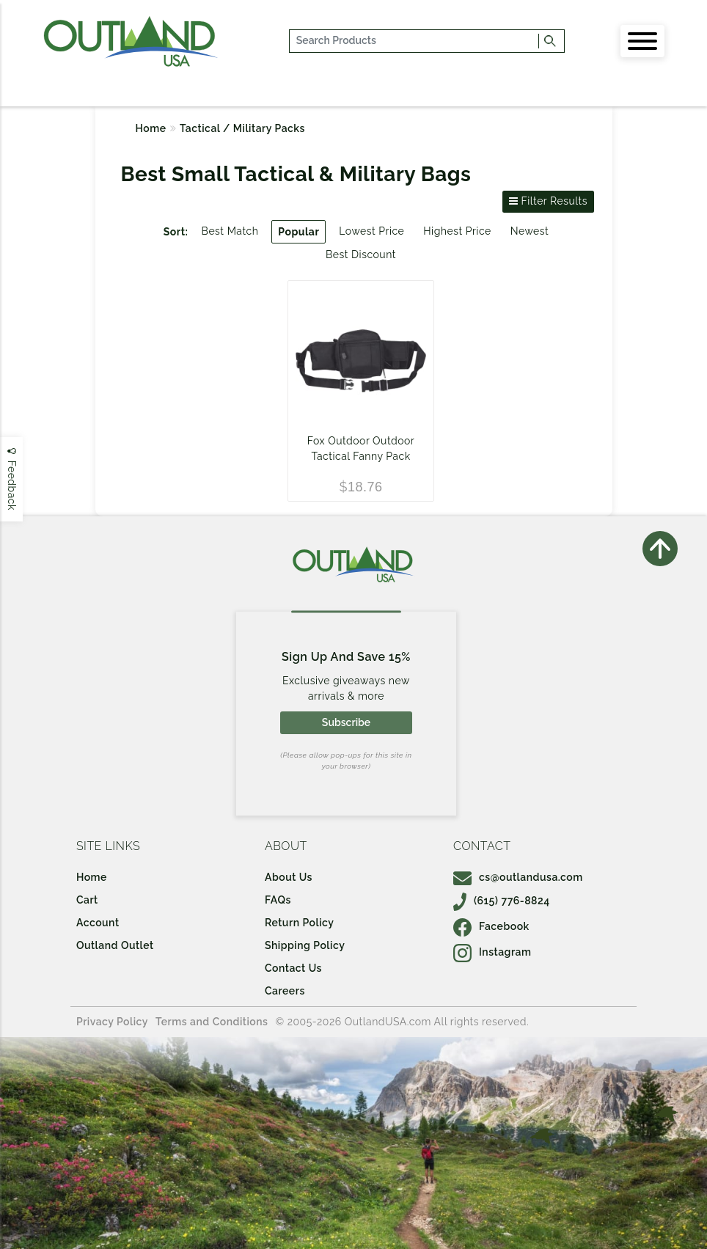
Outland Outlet (115, 945)
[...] (414, 41)
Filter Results (548, 201)
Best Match (230, 231)
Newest (529, 231)
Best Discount (361, 254)
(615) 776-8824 (501, 900)
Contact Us (293, 968)
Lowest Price (371, 231)
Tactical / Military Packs (242, 128)
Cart (87, 900)
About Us (288, 877)
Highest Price (457, 231)
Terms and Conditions (211, 1022)
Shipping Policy (305, 945)
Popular (298, 232)
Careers (285, 991)
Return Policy (299, 922)
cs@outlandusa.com (518, 877)
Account (98, 922)
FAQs (278, 900)
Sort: (176, 232)
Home (151, 128)
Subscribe (346, 722)
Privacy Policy (112, 1022)
